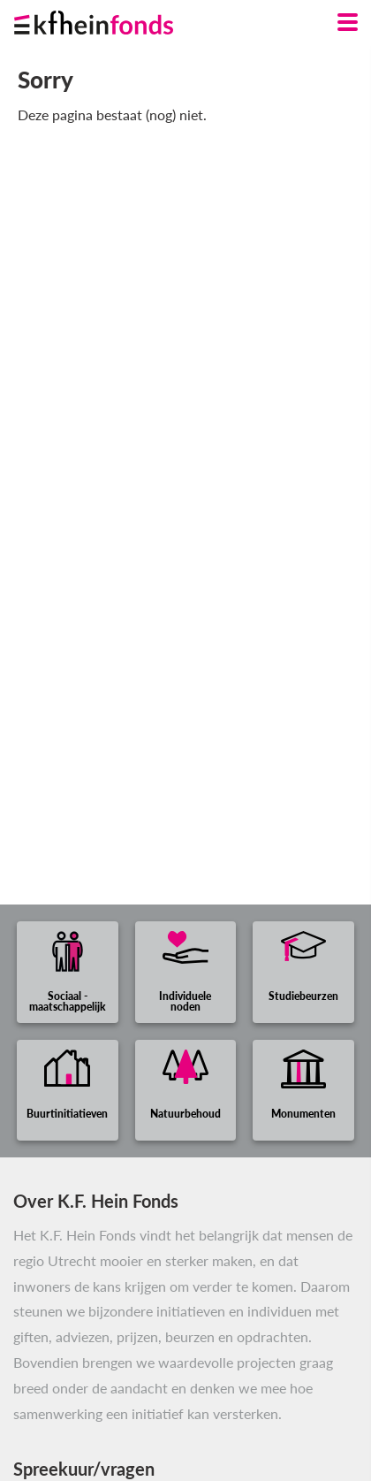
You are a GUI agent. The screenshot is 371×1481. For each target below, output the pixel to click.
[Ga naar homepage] (115, 18)
